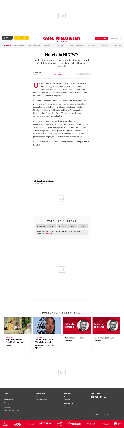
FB (81, 73)
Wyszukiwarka (120, 38)
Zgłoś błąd (8, 415)
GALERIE (47, 45)
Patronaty (92, 45)
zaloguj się (113, 38)
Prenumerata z (21, 38)
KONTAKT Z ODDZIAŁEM (76, 45)
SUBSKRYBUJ (101, 38)
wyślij (88, 73)
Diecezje (104, 45)
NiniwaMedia (38, 183)
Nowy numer (6, 45)
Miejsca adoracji (33, 45)
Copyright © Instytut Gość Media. (99, 414)
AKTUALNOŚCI (19, 45)
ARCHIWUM (60, 45)
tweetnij (85, 73)
